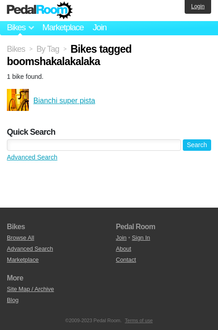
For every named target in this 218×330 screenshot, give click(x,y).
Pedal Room (40, 10)
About (123, 248)
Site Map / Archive (30, 289)
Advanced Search (32, 157)
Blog (13, 300)
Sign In (141, 237)
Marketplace (62, 27)
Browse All (20, 237)
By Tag (48, 49)
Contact (126, 259)
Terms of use (139, 320)
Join (99, 27)
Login (197, 6)
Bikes (16, 49)
